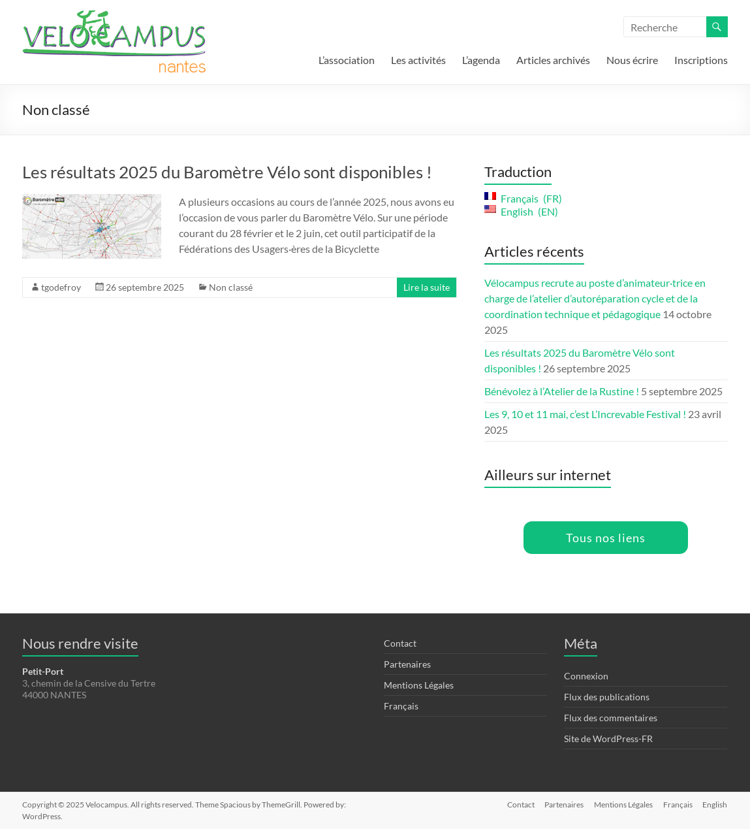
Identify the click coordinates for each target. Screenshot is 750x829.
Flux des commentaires (610, 717)
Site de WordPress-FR (608, 738)
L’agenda (481, 60)
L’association (347, 60)
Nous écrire (632, 60)
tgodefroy (61, 287)
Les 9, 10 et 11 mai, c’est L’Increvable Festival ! (585, 414)
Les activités (418, 60)
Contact (400, 643)
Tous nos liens (606, 537)
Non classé (231, 287)
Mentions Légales (419, 685)
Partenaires (407, 664)
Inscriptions (701, 60)
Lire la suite (426, 287)
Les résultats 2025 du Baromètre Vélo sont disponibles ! (227, 171)
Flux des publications (606, 696)
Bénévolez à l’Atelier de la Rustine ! (561, 391)
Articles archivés (553, 60)
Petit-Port (42, 671)
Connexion (586, 675)
